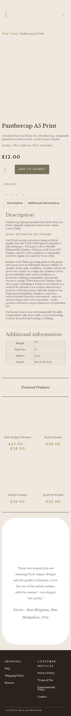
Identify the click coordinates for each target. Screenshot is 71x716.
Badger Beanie (17, 495)
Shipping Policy (14, 675)
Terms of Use (45, 680)
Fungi (37, 356)
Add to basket (32, 169)
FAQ (7, 668)
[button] (6, 15)
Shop (5, 33)
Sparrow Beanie (53, 495)
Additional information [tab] (43, 203)
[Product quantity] (7, 169)
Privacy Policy (46, 673)
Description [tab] (15, 203)
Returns (9, 682)
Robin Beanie (53, 437)
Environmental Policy (46, 688)
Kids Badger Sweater (17, 437)
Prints (14, 33)
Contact (41, 696)
